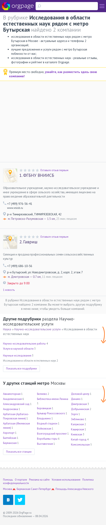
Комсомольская (80, 444)
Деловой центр (80, 394)
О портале (21, 479)
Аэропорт (8, 433)
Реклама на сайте (39, 479)
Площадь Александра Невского (75, 489)
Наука (7, 329)
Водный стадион (47, 423)
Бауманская (10, 443)
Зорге (74, 414)
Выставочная (45, 444)
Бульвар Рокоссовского (51, 413)
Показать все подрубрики (21, 368)
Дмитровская (79, 404)
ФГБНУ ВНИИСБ (36, 175)
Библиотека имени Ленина (52, 399)
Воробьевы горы (47, 438)
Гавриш (28, 242)
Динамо (76, 399)
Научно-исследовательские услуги (37, 329)
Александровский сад (16, 404)
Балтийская (9, 438)
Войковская (44, 428)
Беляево (42, 394)
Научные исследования (17, 355)
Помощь (8, 479)
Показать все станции (19, 451)
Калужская (77, 424)
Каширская (77, 429)
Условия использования (66, 479)
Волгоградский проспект (52, 433)
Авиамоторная (12, 394)
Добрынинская (80, 409)
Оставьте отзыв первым (54, 170)
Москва (7, 489)
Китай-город (78, 439)
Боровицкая (44, 408)
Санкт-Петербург (41, 489)
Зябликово (77, 419)
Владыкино (44, 418)
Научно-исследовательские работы (24, 343)
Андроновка (10, 409)
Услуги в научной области (18, 348)
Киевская (76, 434)
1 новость (9, 290)
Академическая (12, 399)
